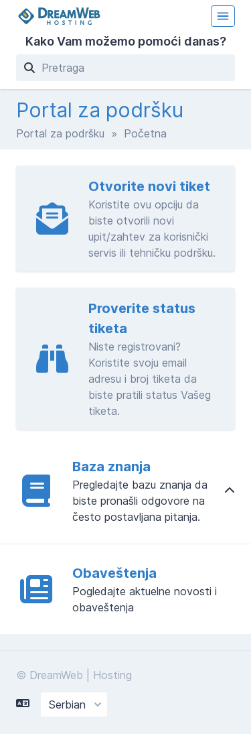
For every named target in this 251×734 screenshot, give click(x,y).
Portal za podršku (60, 133)
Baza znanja (111, 466)
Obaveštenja (114, 573)
